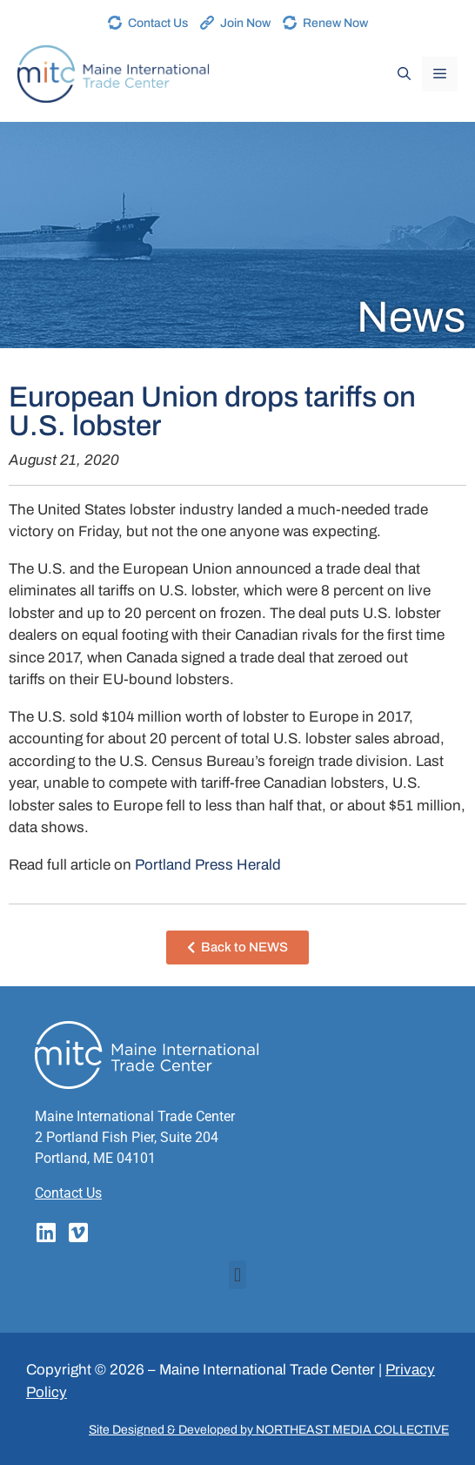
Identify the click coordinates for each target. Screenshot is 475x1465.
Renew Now (335, 23)
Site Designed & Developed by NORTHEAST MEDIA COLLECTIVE (269, 1429)
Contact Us (158, 23)
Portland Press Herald (208, 865)
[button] (237, 1274)
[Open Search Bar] (404, 74)
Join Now (245, 23)
